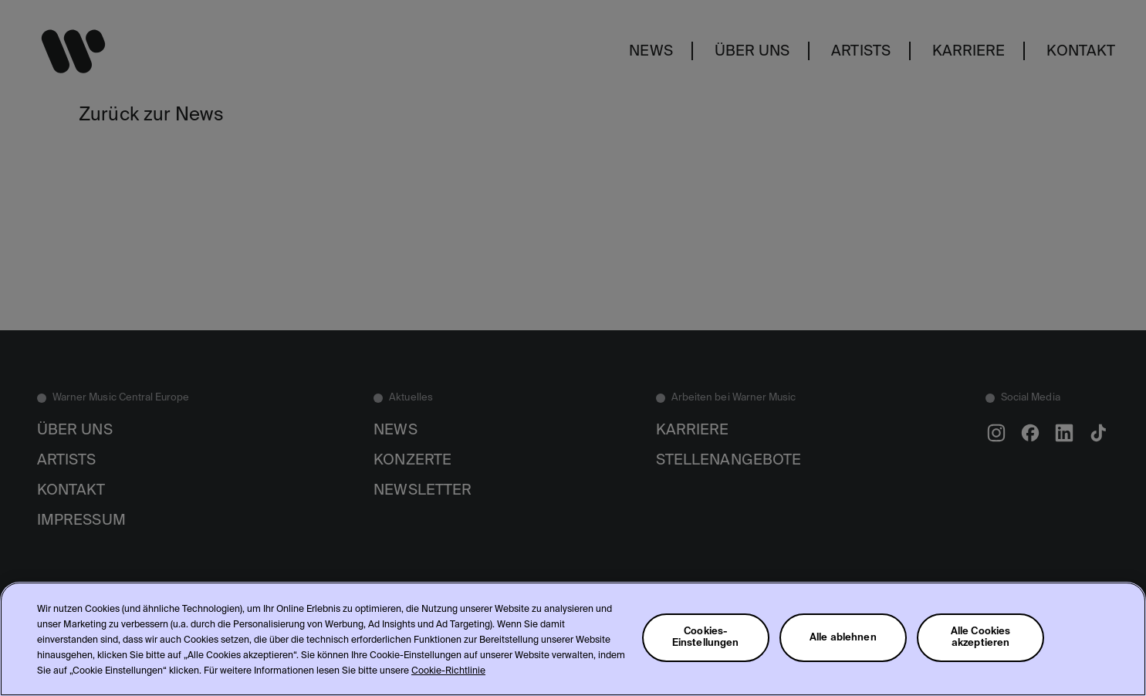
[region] (573, 639)
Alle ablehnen (843, 638)
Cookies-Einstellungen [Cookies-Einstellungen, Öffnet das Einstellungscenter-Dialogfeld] (705, 637)
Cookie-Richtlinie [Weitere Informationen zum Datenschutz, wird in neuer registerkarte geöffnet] (448, 671)
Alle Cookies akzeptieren (981, 637)
